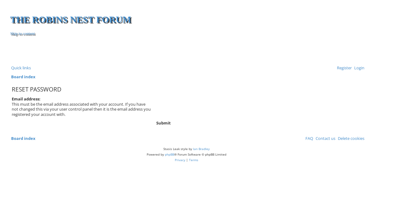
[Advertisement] (290, 51)
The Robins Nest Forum (70, 19)
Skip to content (22, 33)
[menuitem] (358, 68)
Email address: (26, 99)
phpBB (169, 154)
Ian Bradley (201, 149)
